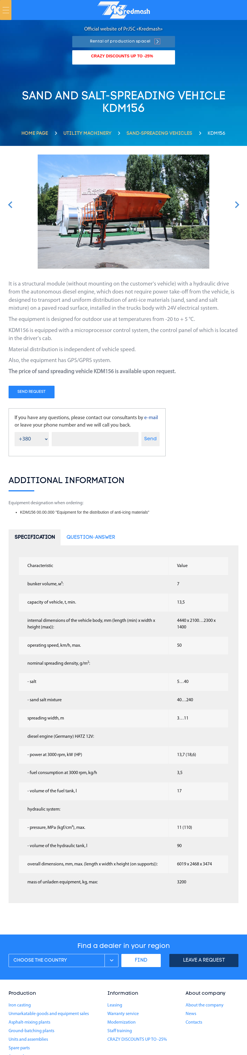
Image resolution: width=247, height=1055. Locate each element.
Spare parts (19, 1048)
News (191, 1014)
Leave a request (204, 960)
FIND (141, 960)
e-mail (151, 418)
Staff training (119, 1031)
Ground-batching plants (31, 1031)
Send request (31, 392)
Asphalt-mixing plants (29, 1022)
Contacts (194, 1022)
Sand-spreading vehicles (159, 133)
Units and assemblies (28, 1039)
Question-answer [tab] (91, 537)
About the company (205, 1005)
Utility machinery (87, 133)
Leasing (114, 1005)
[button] (10, 204)
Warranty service (123, 1014)
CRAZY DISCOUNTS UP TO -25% (122, 56)
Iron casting (20, 1005)
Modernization (121, 1022)
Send (150, 439)
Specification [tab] (35, 537)
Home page (34, 133)
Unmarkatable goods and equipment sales (49, 1014)
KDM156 (217, 133)
